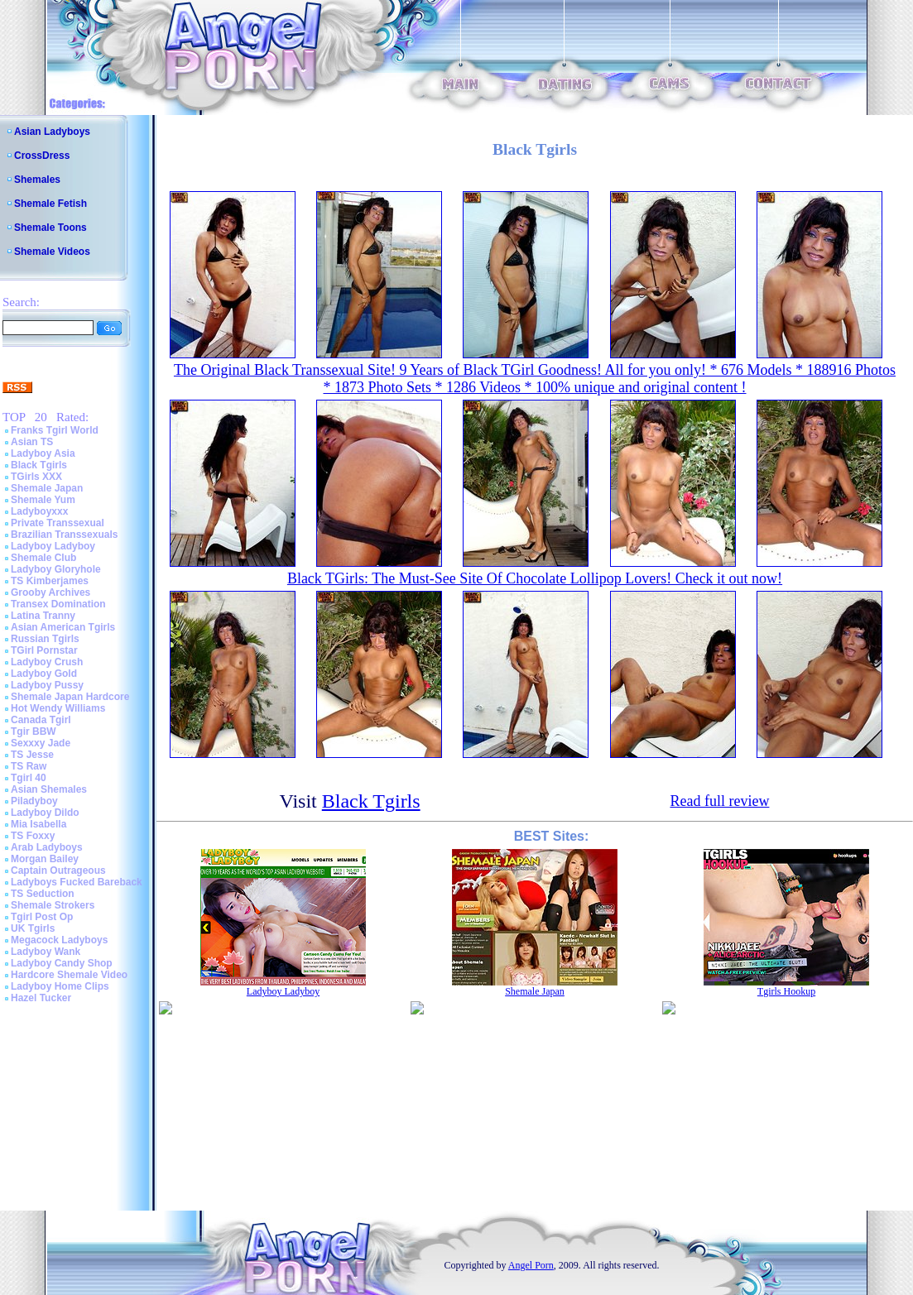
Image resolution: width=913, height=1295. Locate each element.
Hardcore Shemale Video (69, 975)
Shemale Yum (43, 500)
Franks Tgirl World (55, 430)
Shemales (37, 179)
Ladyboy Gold (44, 673)
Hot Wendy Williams (58, 708)
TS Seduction (42, 893)
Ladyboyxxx (39, 511)
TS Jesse (32, 754)
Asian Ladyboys (52, 131)
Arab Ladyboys (47, 847)
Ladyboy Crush (47, 662)
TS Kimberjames (50, 581)
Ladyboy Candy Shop (62, 963)
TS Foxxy (33, 836)
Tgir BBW (33, 731)
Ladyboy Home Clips (60, 986)
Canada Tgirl (41, 720)
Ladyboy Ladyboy (53, 546)
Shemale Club (43, 558)
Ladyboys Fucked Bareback (76, 882)
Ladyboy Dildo (45, 812)
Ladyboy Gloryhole (56, 569)
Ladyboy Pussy (47, 685)
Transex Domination (58, 604)
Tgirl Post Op (42, 917)
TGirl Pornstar (44, 650)
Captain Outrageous (58, 870)
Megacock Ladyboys (59, 940)
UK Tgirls (33, 928)
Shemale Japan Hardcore (70, 697)
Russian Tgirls (45, 639)
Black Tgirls (39, 465)
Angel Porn (531, 1265)
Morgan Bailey (45, 859)
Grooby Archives (50, 592)
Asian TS (32, 442)
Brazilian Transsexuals (64, 534)
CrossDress (42, 155)
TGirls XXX (36, 476)
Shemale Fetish (50, 203)
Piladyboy (34, 801)
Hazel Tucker (41, 998)
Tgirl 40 (28, 778)
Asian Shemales (49, 789)
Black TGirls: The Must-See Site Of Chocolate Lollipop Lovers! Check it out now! (534, 578)
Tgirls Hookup (786, 991)
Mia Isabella (38, 824)
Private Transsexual (57, 523)
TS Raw (28, 766)
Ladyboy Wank (45, 951)
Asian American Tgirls (63, 627)
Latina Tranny (43, 615)
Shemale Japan (47, 488)
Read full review (719, 801)
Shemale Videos (52, 251)
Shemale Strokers (52, 905)
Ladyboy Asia (43, 453)
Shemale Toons (50, 227)
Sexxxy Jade (40, 743)
